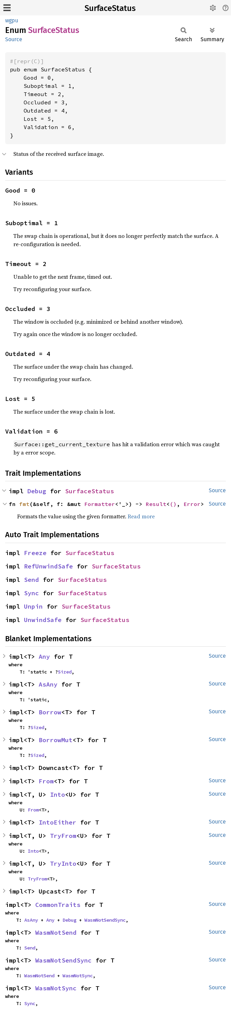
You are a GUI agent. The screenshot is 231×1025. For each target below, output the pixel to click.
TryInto (63, 863)
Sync (31, 593)
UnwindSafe (43, 620)
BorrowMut (56, 740)
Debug (36, 491)
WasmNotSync (78, 975)
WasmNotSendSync (105, 920)
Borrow (50, 712)
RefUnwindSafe (48, 566)
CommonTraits (57, 905)
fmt (24, 503)
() (173, 503)
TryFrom (63, 836)
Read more (141, 516)
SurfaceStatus (110, 8)
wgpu (11, 20)
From (46, 781)
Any (44, 656)
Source (13, 39)
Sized (65, 672)
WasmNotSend (56, 932)
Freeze (35, 553)
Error (192, 503)
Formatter (99, 503)
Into (57, 794)
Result (156, 503)
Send (31, 580)
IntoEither (57, 822)
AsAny (48, 684)
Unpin (33, 606)
